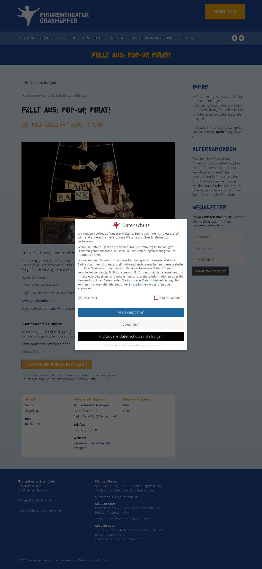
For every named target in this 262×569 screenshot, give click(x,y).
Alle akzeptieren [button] (131, 310)
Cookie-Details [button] (111, 343)
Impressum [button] (153, 343)
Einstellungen (138, 282)
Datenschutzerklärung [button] (132, 343)
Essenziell (87, 296)
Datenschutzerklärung (157, 279)
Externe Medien (168, 296)
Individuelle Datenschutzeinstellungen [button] (131, 334)
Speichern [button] (131, 322)
